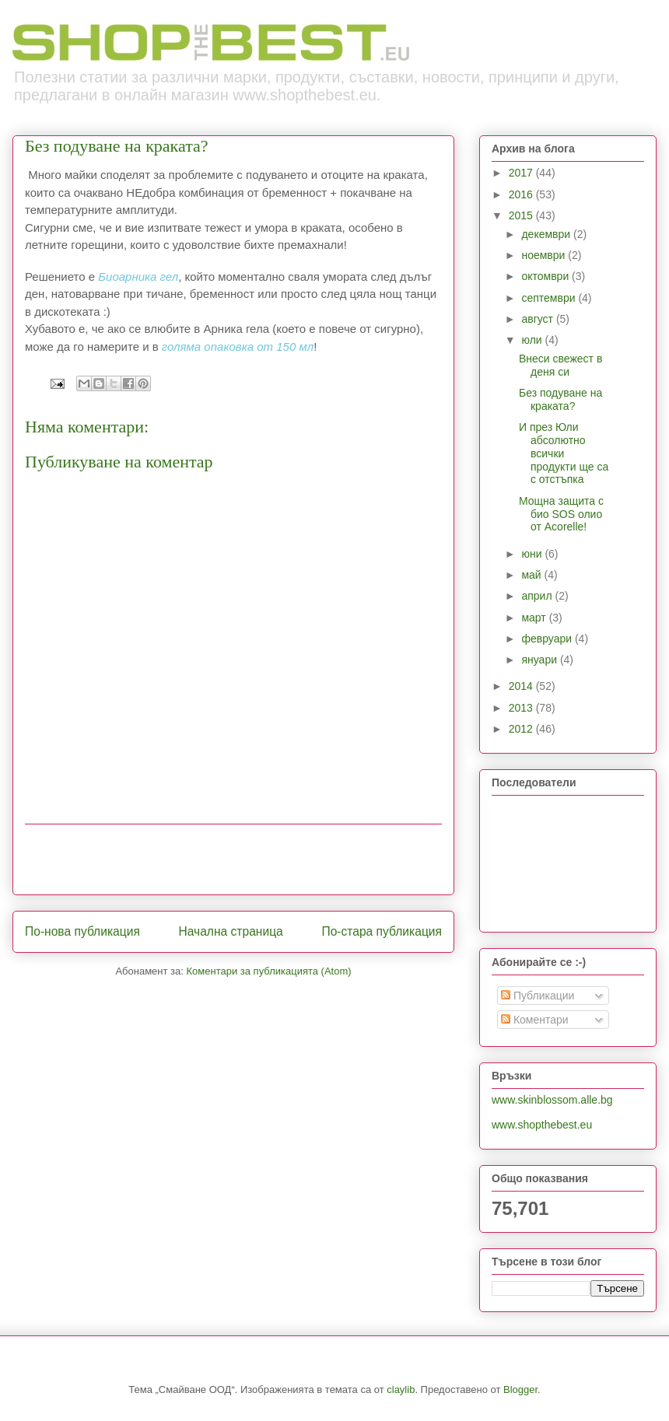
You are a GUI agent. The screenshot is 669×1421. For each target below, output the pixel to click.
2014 (522, 686)
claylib (401, 1389)
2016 (522, 194)
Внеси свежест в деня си (560, 365)
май (532, 575)
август (538, 319)
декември (547, 234)
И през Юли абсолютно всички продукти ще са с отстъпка (563, 453)
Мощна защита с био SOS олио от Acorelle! (561, 514)
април (538, 596)
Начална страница (230, 931)
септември (549, 298)
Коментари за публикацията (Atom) (269, 971)
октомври (546, 276)
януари (540, 659)
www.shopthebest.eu (542, 1124)
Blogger (520, 1389)
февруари (548, 638)
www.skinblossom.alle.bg (552, 1100)
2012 (522, 729)
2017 (522, 172)
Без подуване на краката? (560, 399)
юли (533, 340)
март (534, 617)
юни (533, 554)
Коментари (535, 1019)
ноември (544, 255)
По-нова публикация (82, 931)
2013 (522, 708)
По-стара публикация (381, 931)
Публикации (537, 995)
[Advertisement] (233, 859)
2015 (522, 215)
